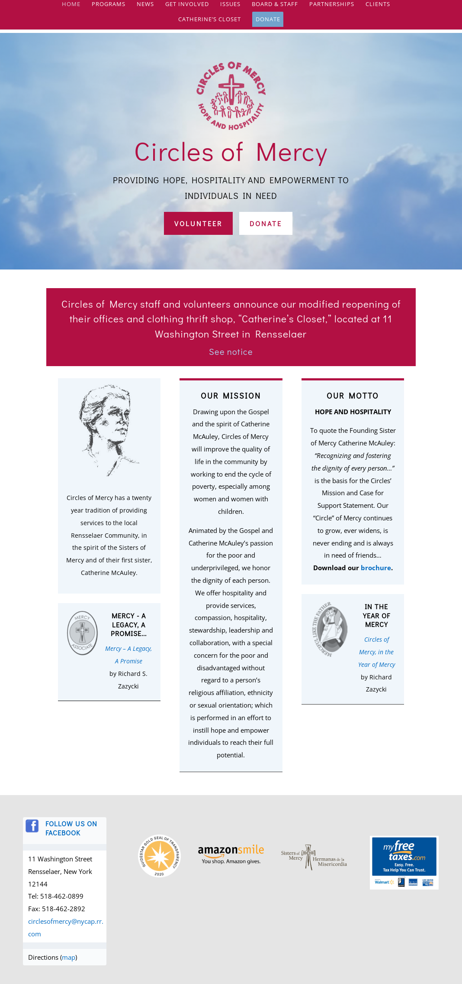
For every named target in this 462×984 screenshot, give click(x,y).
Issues (230, 8)
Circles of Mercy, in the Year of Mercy (376, 652)
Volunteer (198, 223)
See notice (231, 351)
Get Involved (187, 8)
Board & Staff (275, 8)
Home (71, 8)
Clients (378, 8)
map (68, 957)
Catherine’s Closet (209, 23)
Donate (268, 23)
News (145, 8)
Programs (108, 8)
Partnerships (331, 8)
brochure (376, 567)
